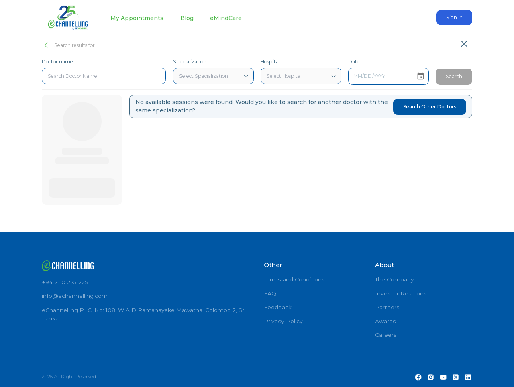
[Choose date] (421, 76)
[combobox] (104, 76)
